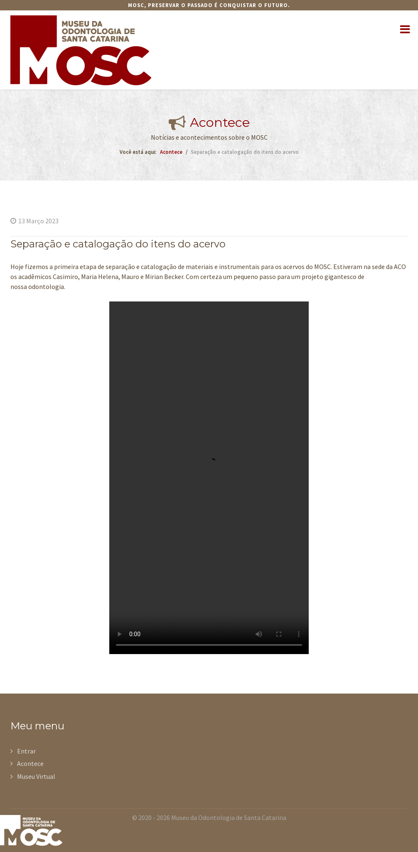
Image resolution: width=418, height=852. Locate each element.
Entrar (26, 751)
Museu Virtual (36, 776)
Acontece (30, 763)
